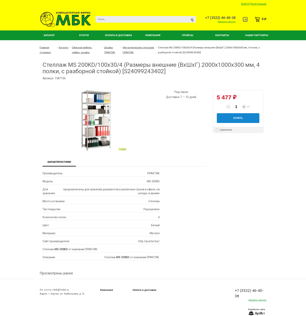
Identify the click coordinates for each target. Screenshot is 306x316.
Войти (245, 3)
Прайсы (187, 35)
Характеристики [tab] (59, 161)
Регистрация (258, 3)
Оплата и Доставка (118, 35)
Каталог (49, 35)
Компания (152, 35)
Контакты (222, 35)
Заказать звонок (227, 21)
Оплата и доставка (144, 289)
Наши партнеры (256, 35)
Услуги (84, 35)
